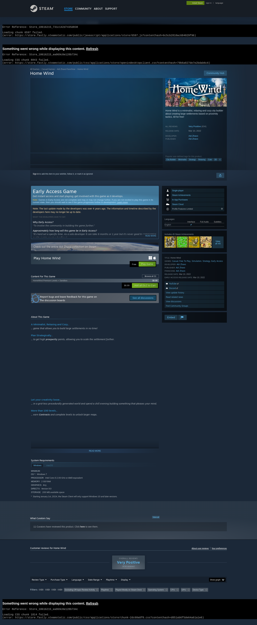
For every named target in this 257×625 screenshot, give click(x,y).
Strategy (192, 163)
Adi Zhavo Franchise (66, 73)
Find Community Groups (177, 310)
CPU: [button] (173, 594)
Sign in (36, 178)
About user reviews (200, 552)
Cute (210, 163)
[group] (128, 594)
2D (215, 163)
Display (124, 583)
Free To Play (185, 265)
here (82, 530)
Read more (150, 240)
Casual (175, 265)
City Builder (171, 163)
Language (76, 583)
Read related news (174, 301)
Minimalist (182, 163)
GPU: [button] (184, 594)
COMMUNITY (83, 8)
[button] (41, 593)
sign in (208, 3)
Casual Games (48, 73)
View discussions (173, 305)
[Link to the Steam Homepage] (44, 11)
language (219, 3)
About (98, 8)
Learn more (122, 206)
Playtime (110, 583)
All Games (35, 73)
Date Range (93, 583)
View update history (175, 296)
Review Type (38, 583)
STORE (68, 8)
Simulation (196, 265)
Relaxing (201, 163)
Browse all (150, 280)
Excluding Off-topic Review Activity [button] (80, 594)
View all (156, 521)
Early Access (217, 265)
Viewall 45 (218, 246)
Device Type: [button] (198, 594)
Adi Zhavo (193, 140)
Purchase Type (58, 583)
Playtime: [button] (105, 594)
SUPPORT (111, 8)
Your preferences (219, 552)
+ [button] (219, 163)
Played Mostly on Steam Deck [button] (129, 594)
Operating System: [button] (156, 594)
